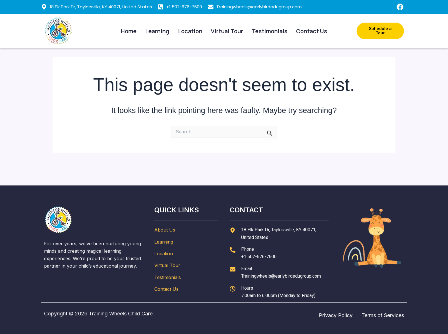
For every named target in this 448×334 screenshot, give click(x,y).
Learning (157, 31)
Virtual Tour (227, 31)
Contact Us (311, 31)
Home (129, 31)
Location (190, 31)
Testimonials (269, 31)
